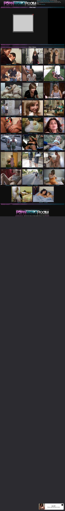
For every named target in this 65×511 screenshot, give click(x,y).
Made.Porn (52, 1)
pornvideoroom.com (19, 215)
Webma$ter (47, 215)
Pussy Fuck (43, 4)
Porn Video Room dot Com (45, 0)
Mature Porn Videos (46, 1)
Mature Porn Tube (40, 1)
